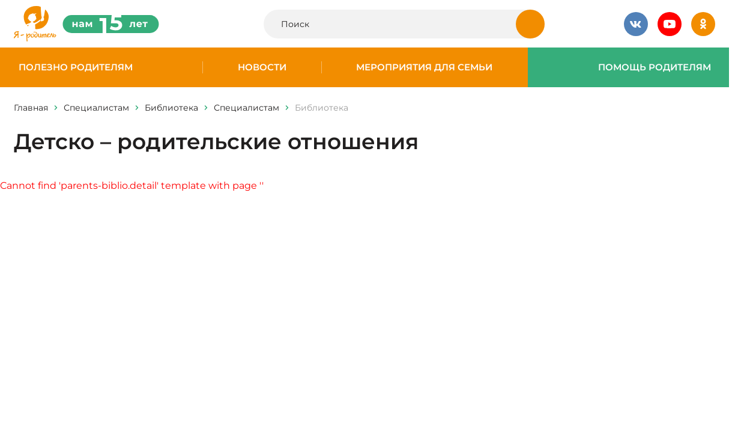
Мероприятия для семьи (424, 67)
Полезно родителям (76, 67)
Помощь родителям (654, 67)
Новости (262, 67)
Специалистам (96, 107)
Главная (31, 107)
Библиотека (171, 107)
